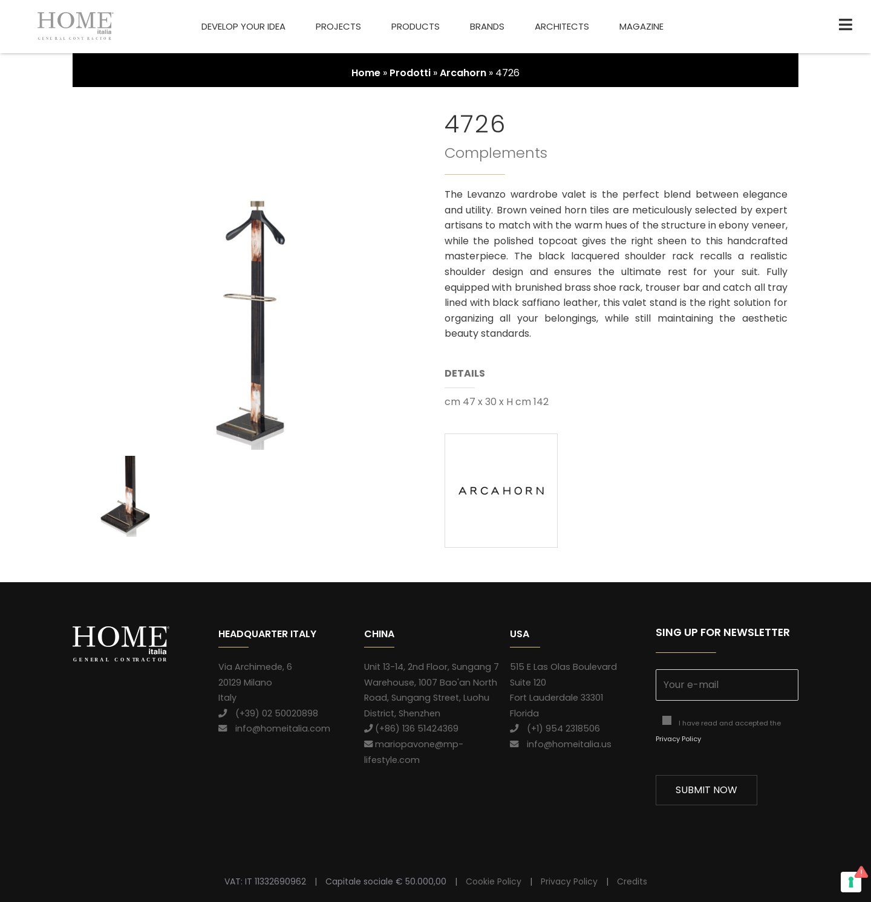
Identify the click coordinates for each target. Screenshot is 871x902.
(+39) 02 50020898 (268, 713)
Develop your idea (243, 26)
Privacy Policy (678, 739)
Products (415, 26)
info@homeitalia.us (561, 744)
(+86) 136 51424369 (411, 728)
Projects (338, 26)
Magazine (641, 26)
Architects (562, 26)
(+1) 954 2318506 (555, 728)
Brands (487, 26)
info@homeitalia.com (274, 728)
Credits (632, 881)
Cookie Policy (493, 881)
